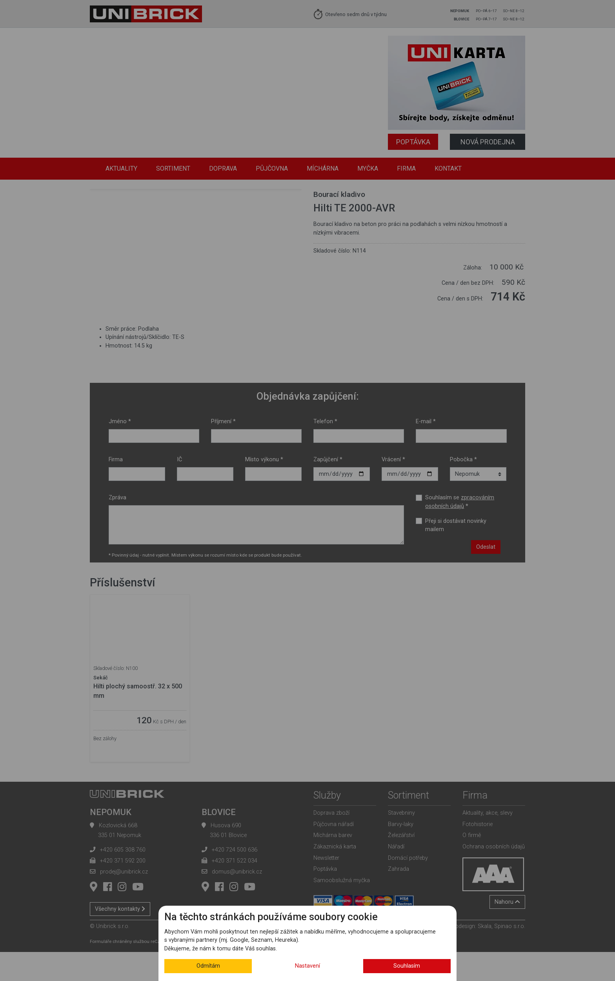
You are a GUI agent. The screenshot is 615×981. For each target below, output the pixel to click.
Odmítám (208, 966)
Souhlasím (406, 966)
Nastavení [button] (307, 966)
